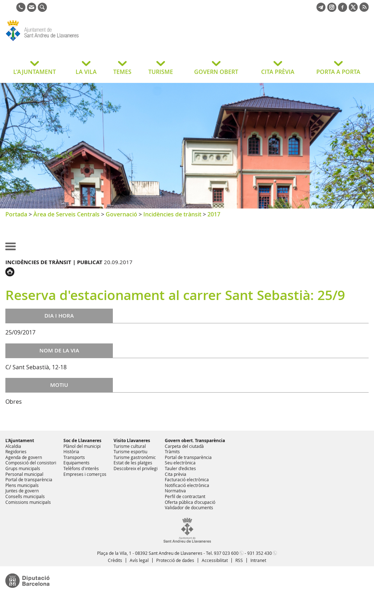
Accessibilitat (215, 560)
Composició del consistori (30, 462)
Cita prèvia (175, 474)
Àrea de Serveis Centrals (66, 214)
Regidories (16, 451)
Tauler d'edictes (180, 468)
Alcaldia (13, 446)
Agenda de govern (23, 457)
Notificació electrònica (187, 485)
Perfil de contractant (185, 496)
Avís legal (139, 560)
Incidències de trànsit (172, 214)
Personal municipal (24, 474)
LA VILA (86, 72)
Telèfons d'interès (81, 468)
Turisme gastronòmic (135, 457)
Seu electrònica (180, 462)
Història (71, 451)
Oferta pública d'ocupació (190, 502)
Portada (16, 214)
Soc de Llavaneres (82, 440)
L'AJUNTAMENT (34, 72)
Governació (121, 214)
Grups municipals (22, 468)
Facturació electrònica (187, 479)
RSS (239, 560)
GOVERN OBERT (216, 72)
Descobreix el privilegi (136, 468)
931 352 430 (259, 553)
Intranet (258, 560)
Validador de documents (189, 507)
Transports (74, 457)
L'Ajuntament (19, 440)
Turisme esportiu (130, 451)
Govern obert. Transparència (195, 440)
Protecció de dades (175, 560)
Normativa (175, 490)
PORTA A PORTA (338, 72)
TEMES (122, 72)
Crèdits (115, 560)
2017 (213, 214)
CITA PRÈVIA (277, 72)
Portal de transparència (28, 479)
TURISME (160, 72)
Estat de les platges (133, 462)
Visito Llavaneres (132, 440)
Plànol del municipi (82, 446)
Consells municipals (25, 496)
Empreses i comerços (84, 474)
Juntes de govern (22, 490)
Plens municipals (22, 485)
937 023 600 (226, 553)
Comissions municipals (28, 502)
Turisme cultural (130, 446)
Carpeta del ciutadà (184, 446)
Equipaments (76, 462)
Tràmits (172, 451)
